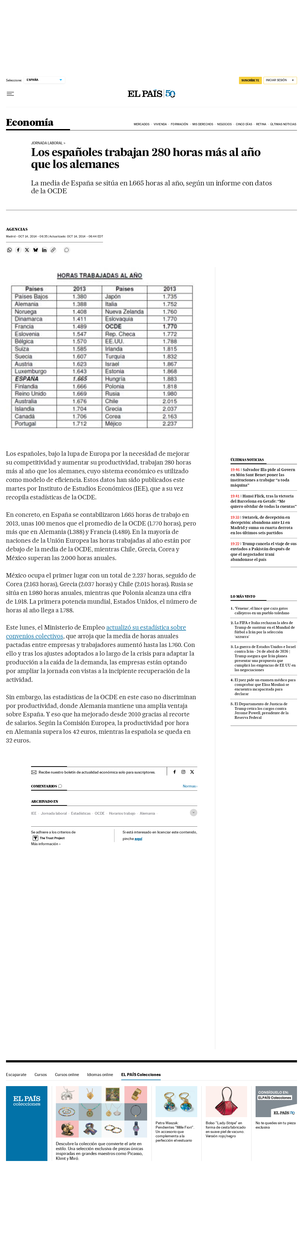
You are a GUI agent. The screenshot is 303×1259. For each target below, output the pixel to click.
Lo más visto (243, 596)
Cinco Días (244, 124)
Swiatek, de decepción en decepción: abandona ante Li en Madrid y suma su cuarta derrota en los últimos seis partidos (262, 525)
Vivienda (160, 124)
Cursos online (67, 1074)
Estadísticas (80, 813)
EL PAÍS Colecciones (141, 1074)
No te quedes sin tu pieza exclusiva (276, 1125)
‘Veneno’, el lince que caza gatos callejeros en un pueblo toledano (262, 610)
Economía (29, 123)
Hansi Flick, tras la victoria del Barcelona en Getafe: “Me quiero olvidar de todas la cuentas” (264, 501)
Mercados (142, 124)
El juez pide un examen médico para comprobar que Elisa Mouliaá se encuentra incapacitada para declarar (265, 687)
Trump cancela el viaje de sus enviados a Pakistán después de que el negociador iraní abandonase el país (264, 551)
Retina (261, 124)
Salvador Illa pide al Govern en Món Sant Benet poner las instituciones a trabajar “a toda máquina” (263, 477)
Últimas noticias (247, 460)
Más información (46, 844)
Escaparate (16, 1074)
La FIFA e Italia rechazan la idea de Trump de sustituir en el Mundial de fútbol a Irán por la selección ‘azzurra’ (265, 630)
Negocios (224, 124)
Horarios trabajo (122, 813)
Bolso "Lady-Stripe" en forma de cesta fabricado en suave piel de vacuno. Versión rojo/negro (226, 1129)
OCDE (100, 813)
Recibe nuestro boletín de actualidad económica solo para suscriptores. (97, 772)
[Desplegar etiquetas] (193, 812)
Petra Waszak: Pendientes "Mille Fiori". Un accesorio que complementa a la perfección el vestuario (175, 1131)
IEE (34, 813)
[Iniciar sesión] (280, 80)
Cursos (41, 1074)
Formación (179, 124)
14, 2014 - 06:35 (32, 236)
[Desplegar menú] (10, 94)
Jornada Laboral (47, 143)
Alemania (147, 813)
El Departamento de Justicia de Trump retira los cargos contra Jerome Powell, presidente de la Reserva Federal (262, 711)
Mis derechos (202, 124)
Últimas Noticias (283, 124)
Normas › (190, 786)
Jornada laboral (54, 813)
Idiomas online (100, 1074)
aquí (138, 838)
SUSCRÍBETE (250, 80)
